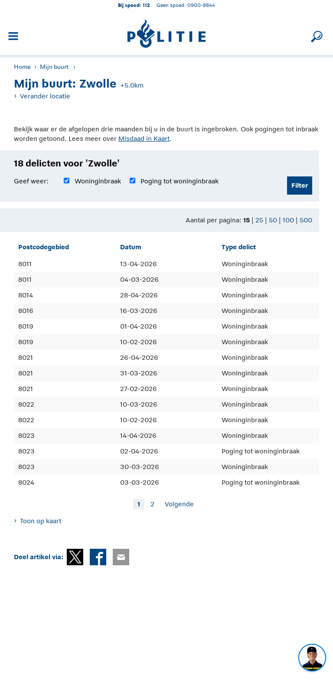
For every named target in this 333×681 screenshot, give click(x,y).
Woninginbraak (98, 181)
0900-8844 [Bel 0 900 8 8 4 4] (201, 5)
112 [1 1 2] (146, 5)
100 (288, 220)
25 (259, 220)
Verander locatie (45, 96)
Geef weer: (31, 181)
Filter (299, 185)
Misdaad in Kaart (144, 138)
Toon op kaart (40, 521)
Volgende (179, 504)
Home (22, 67)
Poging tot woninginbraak (179, 181)
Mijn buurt (54, 67)
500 (306, 220)
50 (273, 220)
